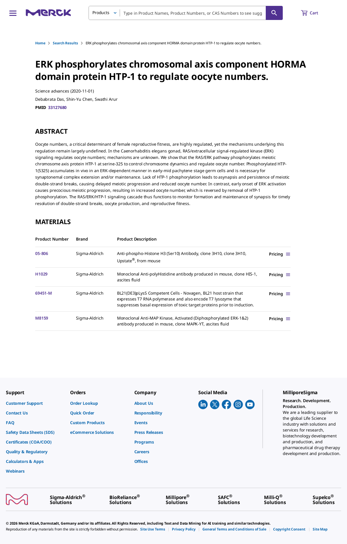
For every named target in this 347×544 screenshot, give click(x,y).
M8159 (41, 318)
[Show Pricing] (280, 254)
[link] (35, 403)
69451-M (43, 293)
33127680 (57, 107)
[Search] (274, 13)
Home (40, 43)
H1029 (41, 274)
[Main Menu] (12, 13)
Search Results (65, 43)
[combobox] (186, 13)
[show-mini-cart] (314, 13)
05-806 (41, 253)
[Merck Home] (48, 12)
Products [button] (100, 12)
